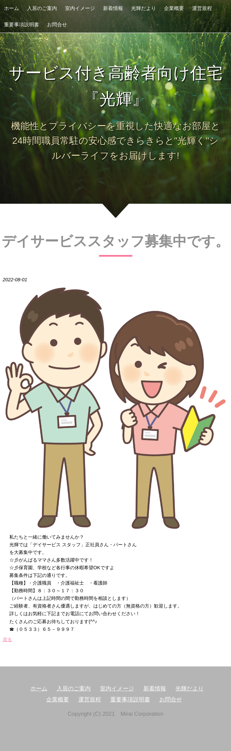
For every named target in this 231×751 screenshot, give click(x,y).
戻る (7, 639)
